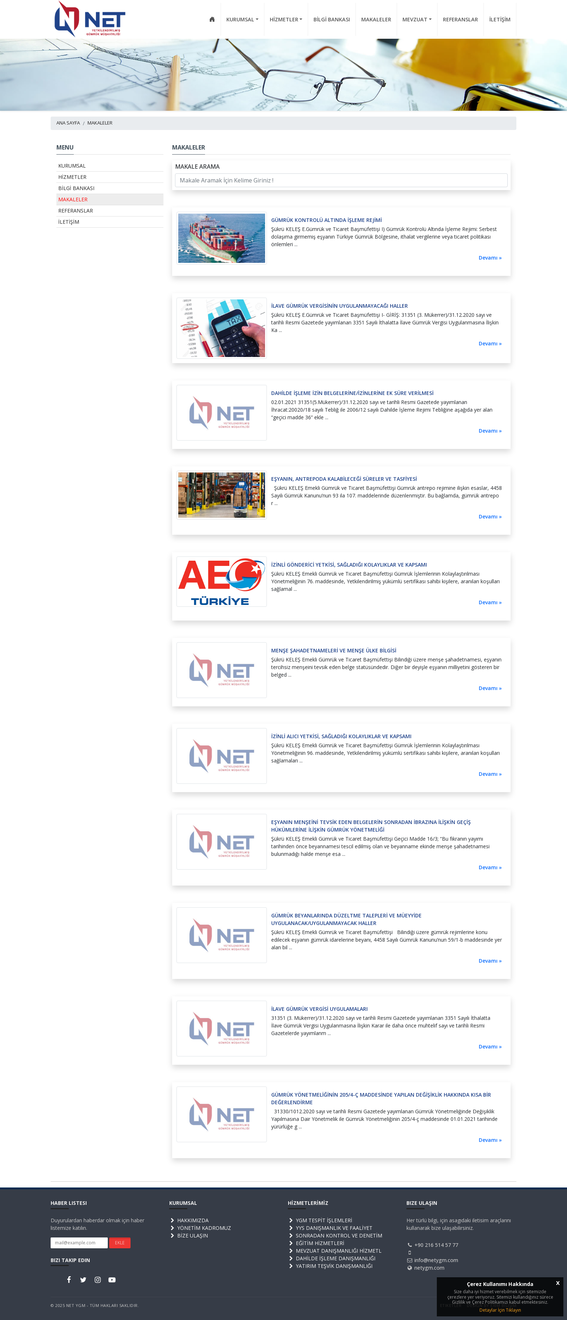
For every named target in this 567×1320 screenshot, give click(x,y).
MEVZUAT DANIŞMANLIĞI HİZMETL (334, 1250)
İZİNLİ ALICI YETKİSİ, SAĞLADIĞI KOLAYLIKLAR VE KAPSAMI (341, 736)
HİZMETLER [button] (284, 19)
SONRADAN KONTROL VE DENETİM (335, 1235)
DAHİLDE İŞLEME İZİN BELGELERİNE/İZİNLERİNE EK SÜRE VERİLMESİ (352, 393)
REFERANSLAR (460, 19)
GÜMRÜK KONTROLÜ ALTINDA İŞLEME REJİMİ (326, 220)
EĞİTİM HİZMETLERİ (316, 1243)
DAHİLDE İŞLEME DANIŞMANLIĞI (331, 1258)
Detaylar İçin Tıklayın (500, 1310)
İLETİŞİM (500, 19)
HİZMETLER (72, 176)
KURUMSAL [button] (240, 19)
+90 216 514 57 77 (436, 1244)
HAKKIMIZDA (189, 1220)
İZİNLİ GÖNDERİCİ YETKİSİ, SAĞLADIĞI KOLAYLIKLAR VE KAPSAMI (349, 564)
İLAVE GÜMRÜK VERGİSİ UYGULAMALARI (319, 1008)
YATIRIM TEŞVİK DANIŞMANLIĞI (330, 1265)
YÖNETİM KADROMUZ (200, 1227)
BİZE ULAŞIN (188, 1235)
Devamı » (490, 257)
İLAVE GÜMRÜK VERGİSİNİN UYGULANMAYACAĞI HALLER (339, 305)
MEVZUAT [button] (414, 19)
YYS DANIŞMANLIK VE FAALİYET (330, 1227)
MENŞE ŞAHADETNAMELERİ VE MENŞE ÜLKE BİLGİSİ (333, 650)
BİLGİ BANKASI (332, 19)
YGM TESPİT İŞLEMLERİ (320, 1220)
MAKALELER (376, 19)
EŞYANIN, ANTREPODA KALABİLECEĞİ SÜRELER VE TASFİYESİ (344, 478)
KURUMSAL (72, 165)
